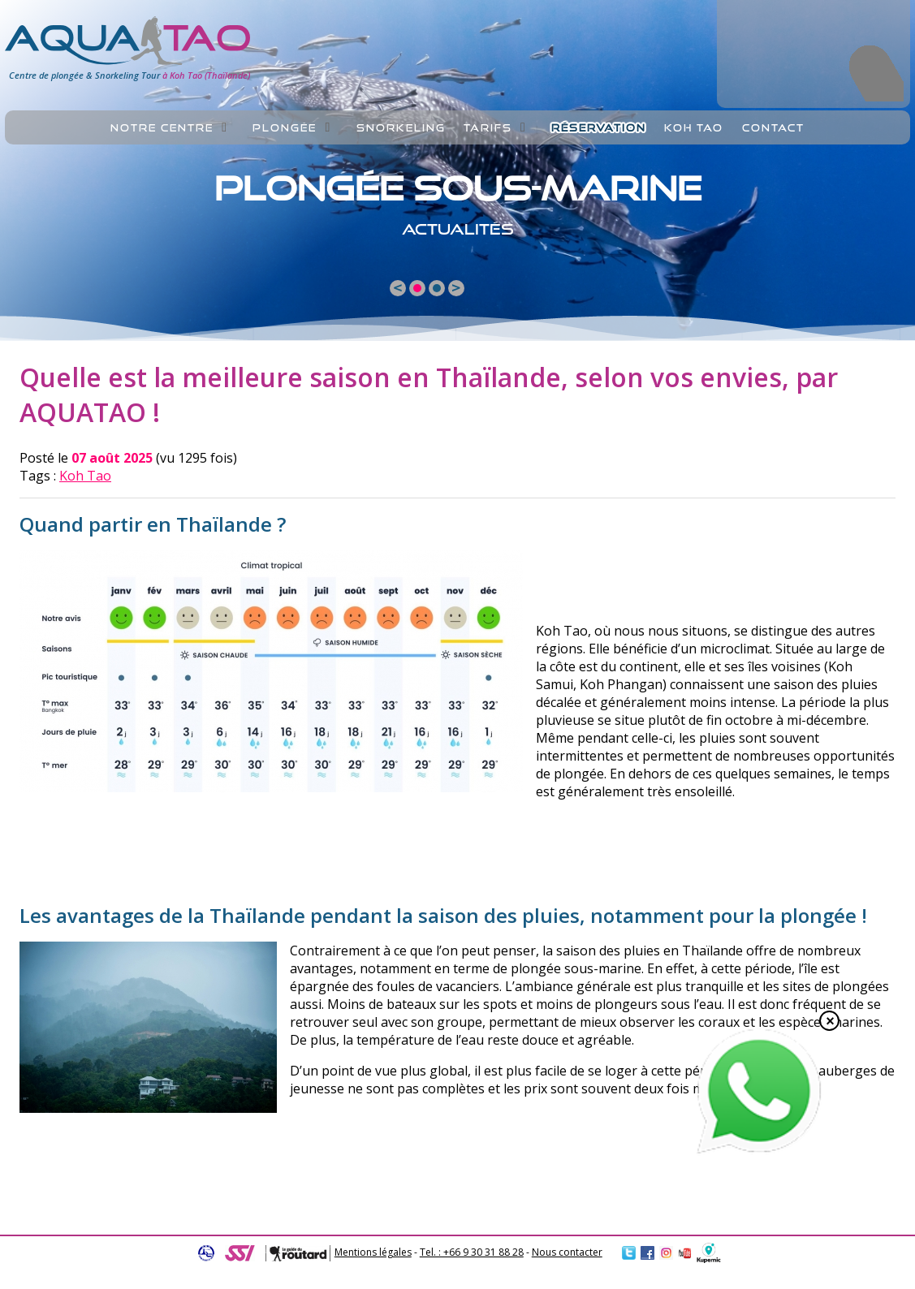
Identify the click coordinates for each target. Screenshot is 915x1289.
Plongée (284, 128)
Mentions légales (373, 1252)
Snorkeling (401, 128)
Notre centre (162, 128)
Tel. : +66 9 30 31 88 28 (472, 1252)
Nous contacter (567, 1252)
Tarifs (488, 128)
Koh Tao (85, 476)
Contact (773, 128)
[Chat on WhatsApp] (759, 1151)
